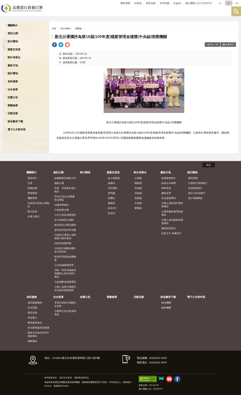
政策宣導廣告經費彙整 (65, 258)
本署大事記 (34, 216)
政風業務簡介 (168, 178)
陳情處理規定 (35, 322)
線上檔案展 (114, 178)
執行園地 (13, 41)
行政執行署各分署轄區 (38, 205)
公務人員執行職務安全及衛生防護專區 (65, 288)
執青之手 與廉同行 (171, 233)
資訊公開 (13, 33)
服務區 (111, 203)
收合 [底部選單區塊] (209, 165)
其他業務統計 (195, 188)
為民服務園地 (35, 302)
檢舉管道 (166, 188)
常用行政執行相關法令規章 (65, 304)
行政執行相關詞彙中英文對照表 (65, 250)
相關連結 (32, 340)
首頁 (54, 28)
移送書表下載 (15, 121)
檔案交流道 (14, 49)
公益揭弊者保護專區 (65, 281)
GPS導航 (112, 188)
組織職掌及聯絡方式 (65, 178)
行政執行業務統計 (197, 183)
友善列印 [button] (230, 44)
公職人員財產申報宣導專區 (172, 205)
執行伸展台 (14, 57)
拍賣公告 (13, 97)
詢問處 (111, 193)
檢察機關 (166, 307)
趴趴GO (112, 208)
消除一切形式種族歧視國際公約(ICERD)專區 (65, 273)
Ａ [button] (228, 3)
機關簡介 (13, 25)
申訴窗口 (32, 317)
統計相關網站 (195, 198)
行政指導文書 (61, 209)
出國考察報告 (61, 204)
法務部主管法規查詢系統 (65, 312)
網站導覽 (125, 3)
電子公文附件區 (17, 129)
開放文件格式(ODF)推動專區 (38, 334)
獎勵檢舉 (13, 105)
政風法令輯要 (168, 183)
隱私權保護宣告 (81, 377)
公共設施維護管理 (64, 264)
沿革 (30, 183)
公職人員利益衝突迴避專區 (172, 221)
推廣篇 (138, 198)
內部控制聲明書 (62, 243)
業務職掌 (32, 193)
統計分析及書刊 (196, 193)
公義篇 (138, 178)
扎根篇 (138, 203)
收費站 (111, 198)
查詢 (236, 11)
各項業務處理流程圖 (38, 327)
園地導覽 (193, 178)
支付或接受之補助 (64, 219)
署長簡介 (32, 178)
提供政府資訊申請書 (65, 229)
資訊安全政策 (65, 377)
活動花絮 (13, 113)
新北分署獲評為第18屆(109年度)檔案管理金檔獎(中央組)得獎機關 (111, 36)
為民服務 (13, 81)
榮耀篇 (78, 28)
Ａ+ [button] (237, 3)
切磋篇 (138, 193)
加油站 (111, 213)
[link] (54, 45)
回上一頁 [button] (214, 44)
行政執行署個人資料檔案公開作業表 (65, 236)
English (177, 3)
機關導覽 (32, 198)
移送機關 (166, 302)
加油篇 (138, 188)
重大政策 (32, 211)
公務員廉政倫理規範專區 (172, 213)
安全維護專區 (168, 198)
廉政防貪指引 (168, 228)
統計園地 (13, 73)
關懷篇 (138, 183)
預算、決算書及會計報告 (65, 190)
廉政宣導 (166, 193)
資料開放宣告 (50, 377)
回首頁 (138, 3)
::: (3, 2)
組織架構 (32, 188)
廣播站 (111, 183)
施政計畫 (59, 183)
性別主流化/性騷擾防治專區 (64, 198)
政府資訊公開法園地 (65, 224)
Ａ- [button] (220, 3)
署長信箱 (151, 3)
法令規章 (13, 89)
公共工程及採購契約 (65, 214)
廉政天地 (13, 65)
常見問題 (164, 3)
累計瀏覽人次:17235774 (198, 3)
